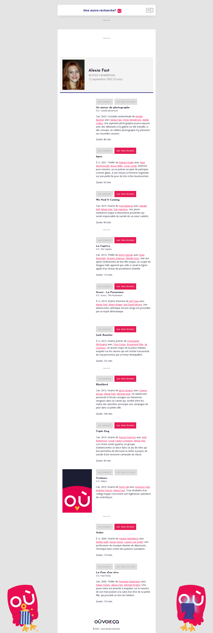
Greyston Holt (142, 486)
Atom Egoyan (126, 254)
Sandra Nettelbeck (128, 538)
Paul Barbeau (126, 205)
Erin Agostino (121, 209)
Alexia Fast (116, 119)
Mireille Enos (132, 258)
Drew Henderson (132, 119)
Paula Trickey (103, 584)
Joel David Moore (132, 304)
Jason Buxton (126, 390)
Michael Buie (123, 393)
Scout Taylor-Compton (120, 440)
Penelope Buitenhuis (129, 581)
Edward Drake (126, 162)
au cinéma (104, 101)
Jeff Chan (134, 301)
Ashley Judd (102, 542)
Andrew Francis (104, 490)
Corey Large (130, 165)
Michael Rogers (132, 584)
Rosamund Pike (135, 344)
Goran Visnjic (116, 542)
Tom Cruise (119, 344)
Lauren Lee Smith (133, 542)
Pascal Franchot (127, 437)
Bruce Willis (117, 165)
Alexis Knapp (115, 304)
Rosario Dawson (116, 258)
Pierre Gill (124, 486)
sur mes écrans (126, 101)
